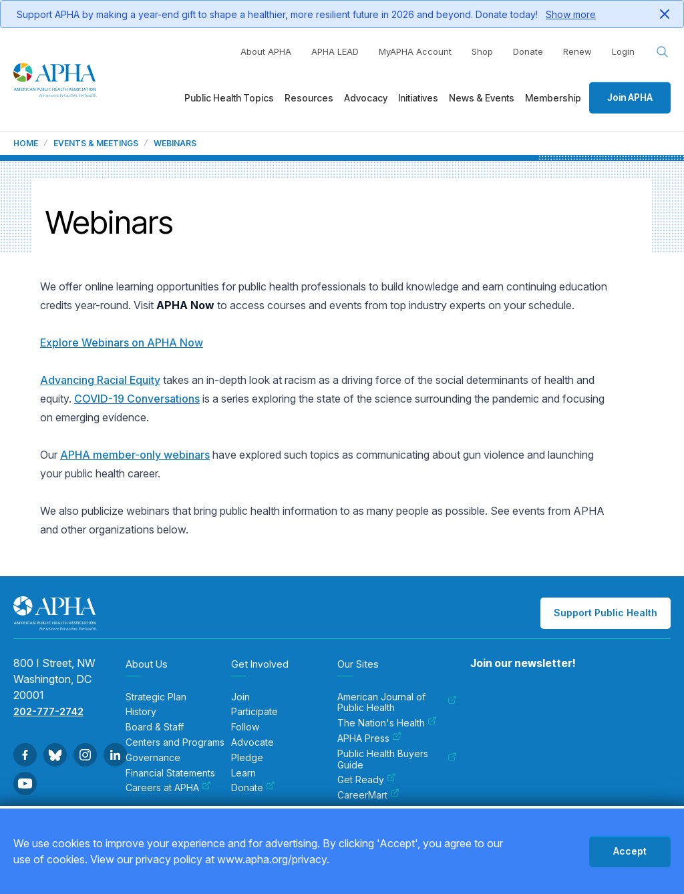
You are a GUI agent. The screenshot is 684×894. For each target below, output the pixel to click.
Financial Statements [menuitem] (170, 773)
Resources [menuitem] (309, 97)
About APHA (265, 51)
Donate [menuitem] (253, 788)
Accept (630, 851)
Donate (528, 51)
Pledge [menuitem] (247, 757)
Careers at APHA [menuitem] (168, 788)
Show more (571, 14)
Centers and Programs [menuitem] (175, 742)
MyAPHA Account (415, 51)
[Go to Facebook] (25, 754)
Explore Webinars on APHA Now (121, 342)
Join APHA (630, 97)
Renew (577, 51)
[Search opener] (663, 52)
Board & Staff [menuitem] (155, 727)
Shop (482, 51)
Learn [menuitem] (243, 773)
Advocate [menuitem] (252, 742)
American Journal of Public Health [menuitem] (397, 703)
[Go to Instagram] (85, 754)
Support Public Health (605, 612)
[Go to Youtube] (25, 783)
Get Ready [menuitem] (366, 779)
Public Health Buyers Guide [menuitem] (397, 759)
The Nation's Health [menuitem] (387, 723)
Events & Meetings (95, 143)
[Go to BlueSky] (55, 754)
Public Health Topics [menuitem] (229, 97)
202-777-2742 (48, 711)
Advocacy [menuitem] (365, 97)
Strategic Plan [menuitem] (156, 697)
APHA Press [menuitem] (369, 738)
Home (25, 143)
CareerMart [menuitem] (368, 795)
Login (623, 51)
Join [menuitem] (240, 697)
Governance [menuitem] (153, 757)
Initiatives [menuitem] (418, 97)
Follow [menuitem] (245, 727)
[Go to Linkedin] (115, 754)
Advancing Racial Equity (100, 380)
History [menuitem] (141, 711)
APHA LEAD (335, 51)
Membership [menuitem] (553, 97)
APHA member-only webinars (135, 454)
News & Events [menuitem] (481, 97)
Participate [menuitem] (254, 711)
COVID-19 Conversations (137, 398)
